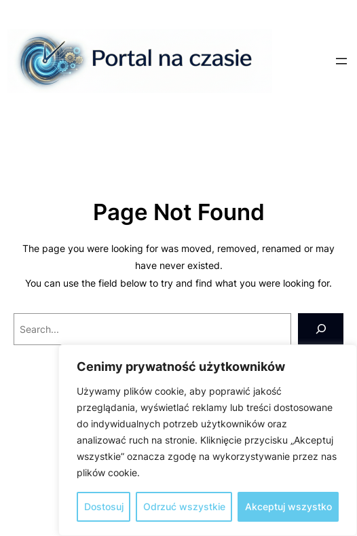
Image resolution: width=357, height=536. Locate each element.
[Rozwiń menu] (341, 61)
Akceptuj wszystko (288, 506)
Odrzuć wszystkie (184, 506)
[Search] (320, 329)
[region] (207, 440)
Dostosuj (104, 506)
